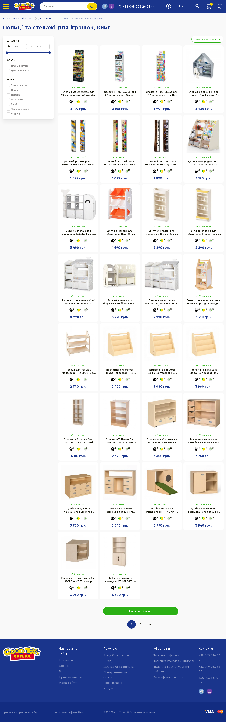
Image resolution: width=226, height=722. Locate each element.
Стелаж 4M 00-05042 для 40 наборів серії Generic (120, 93)
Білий (12, 104)
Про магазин (113, 682)
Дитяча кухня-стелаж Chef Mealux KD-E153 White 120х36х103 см (78, 302)
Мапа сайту (68, 682)
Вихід (107, 661)
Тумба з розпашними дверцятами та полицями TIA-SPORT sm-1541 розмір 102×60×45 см (203, 510)
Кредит (109, 688)
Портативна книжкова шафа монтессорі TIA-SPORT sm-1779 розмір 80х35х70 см (203, 372)
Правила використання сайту (20, 712)
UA (182, 6)
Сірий (12, 90)
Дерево (13, 94)
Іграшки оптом (70, 677)
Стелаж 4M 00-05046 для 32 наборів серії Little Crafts (162, 94)
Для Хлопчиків (18, 70)
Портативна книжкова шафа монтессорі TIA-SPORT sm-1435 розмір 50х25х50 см (120, 372)
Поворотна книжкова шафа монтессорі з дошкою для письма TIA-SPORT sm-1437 (203, 302)
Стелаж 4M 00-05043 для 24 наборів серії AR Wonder (78, 93)
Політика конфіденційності (173, 661)
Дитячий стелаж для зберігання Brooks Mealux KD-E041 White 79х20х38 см (162, 233)
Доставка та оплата (118, 666)
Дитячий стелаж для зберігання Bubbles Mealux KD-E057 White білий (78, 233)
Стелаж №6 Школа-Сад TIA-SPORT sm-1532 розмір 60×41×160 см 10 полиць (78, 441)
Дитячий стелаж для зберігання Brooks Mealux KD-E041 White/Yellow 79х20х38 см (203, 233)
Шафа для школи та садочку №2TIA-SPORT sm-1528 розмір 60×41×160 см (119, 580)
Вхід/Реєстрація (116, 655)
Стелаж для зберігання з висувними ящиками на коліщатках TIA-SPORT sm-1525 (161, 441)
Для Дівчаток (17, 66)
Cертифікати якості (168, 677)
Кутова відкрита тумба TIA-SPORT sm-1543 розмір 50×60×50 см (78, 580)
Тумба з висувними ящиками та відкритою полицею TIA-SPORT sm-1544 (78, 510)
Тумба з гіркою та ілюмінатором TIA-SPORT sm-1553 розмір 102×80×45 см (161, 510)
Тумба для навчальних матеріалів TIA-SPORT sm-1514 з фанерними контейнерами (203, 441)
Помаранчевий (18, 109)
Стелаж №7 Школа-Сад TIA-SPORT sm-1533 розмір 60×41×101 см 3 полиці (120, 441)
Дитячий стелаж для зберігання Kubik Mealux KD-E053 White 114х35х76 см (120, 302)
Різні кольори (17, 85)
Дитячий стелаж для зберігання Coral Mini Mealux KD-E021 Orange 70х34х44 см (120, 233)
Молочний (15, 99)
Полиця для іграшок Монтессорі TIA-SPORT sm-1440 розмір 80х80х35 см (78, 372)
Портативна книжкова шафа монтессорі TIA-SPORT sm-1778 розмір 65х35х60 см (162, 372)
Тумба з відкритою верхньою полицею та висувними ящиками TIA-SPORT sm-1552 (120, 510)
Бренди (64, 665)
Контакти (66, 660)
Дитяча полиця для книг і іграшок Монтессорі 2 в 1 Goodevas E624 (203, 163)
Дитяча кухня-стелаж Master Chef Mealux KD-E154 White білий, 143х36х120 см (162, 302)
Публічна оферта (166, 655)
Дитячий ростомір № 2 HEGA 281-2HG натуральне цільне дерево (119, 163)
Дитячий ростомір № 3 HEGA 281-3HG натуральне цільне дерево (161, 163)
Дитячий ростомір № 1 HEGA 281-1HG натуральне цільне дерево (78, 163)
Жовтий (14, 113)
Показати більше (140, 611)
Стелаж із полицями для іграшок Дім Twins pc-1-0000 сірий (203, 94)
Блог (62, 671)
